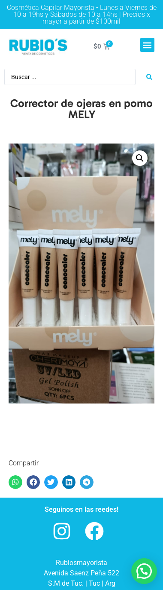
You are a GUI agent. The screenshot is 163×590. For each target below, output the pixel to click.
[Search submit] (149, 77)
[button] (147, 45)
